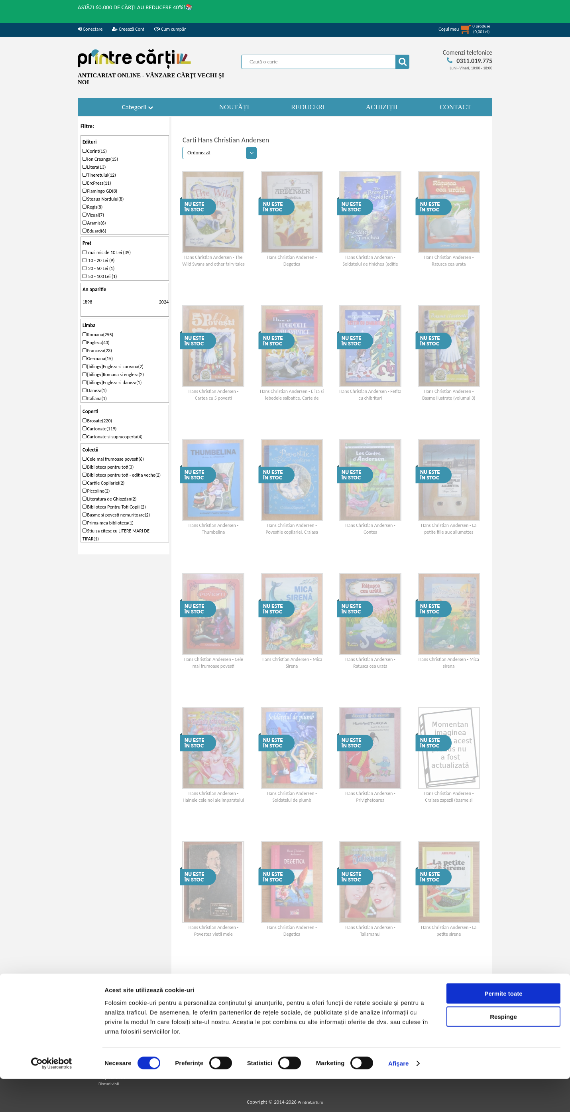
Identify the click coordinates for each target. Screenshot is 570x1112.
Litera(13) (94, 167)
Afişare (398, 1096)
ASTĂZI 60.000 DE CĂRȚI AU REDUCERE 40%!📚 (135, 7)
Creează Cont (128, 29)
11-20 (269, 981)
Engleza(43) (96, 342)
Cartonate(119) (100, 429)
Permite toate (503, 1026)
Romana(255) (98, 334)
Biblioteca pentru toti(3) (108, 467)
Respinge (503, 1049)
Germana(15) (98, 358)
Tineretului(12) (99, 175)
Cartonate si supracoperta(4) (113, 437)
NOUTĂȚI (234, 107)
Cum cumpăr (170, 29)
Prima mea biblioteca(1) (108, 523)
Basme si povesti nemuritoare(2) (116, 515)
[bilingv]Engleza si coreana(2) (113, 366)
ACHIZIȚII (381, 107)
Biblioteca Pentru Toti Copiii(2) (114, 507)
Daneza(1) (95, 390)
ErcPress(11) (97, 183)
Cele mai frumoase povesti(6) (113, 459)
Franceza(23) (97, 350)
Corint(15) (95, 151)
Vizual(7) (93, 215)
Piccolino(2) (96, 491)
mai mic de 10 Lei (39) (107, 252)
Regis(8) (92, 207)
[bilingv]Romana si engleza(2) (113, 374)
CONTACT (455, 107)
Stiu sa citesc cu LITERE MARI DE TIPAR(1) (116, 535)
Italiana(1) (95, 398)
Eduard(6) (94, 231)
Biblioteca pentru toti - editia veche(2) (122, 475)
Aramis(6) (94, 223)
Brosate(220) (97, 421)
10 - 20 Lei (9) (98, 260)
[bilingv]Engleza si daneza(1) (112, 382)
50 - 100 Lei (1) (100, 276)
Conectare (90, 29)
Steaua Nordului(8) (103, 199)
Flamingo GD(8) (100, 191)
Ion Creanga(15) (100, 159)
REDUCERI (308, 107)
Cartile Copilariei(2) (103, 483)
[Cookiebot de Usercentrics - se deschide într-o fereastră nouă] (51, 1096)
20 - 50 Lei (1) (98, 268)
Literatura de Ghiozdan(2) (110, 499)
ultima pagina (293, 981)
